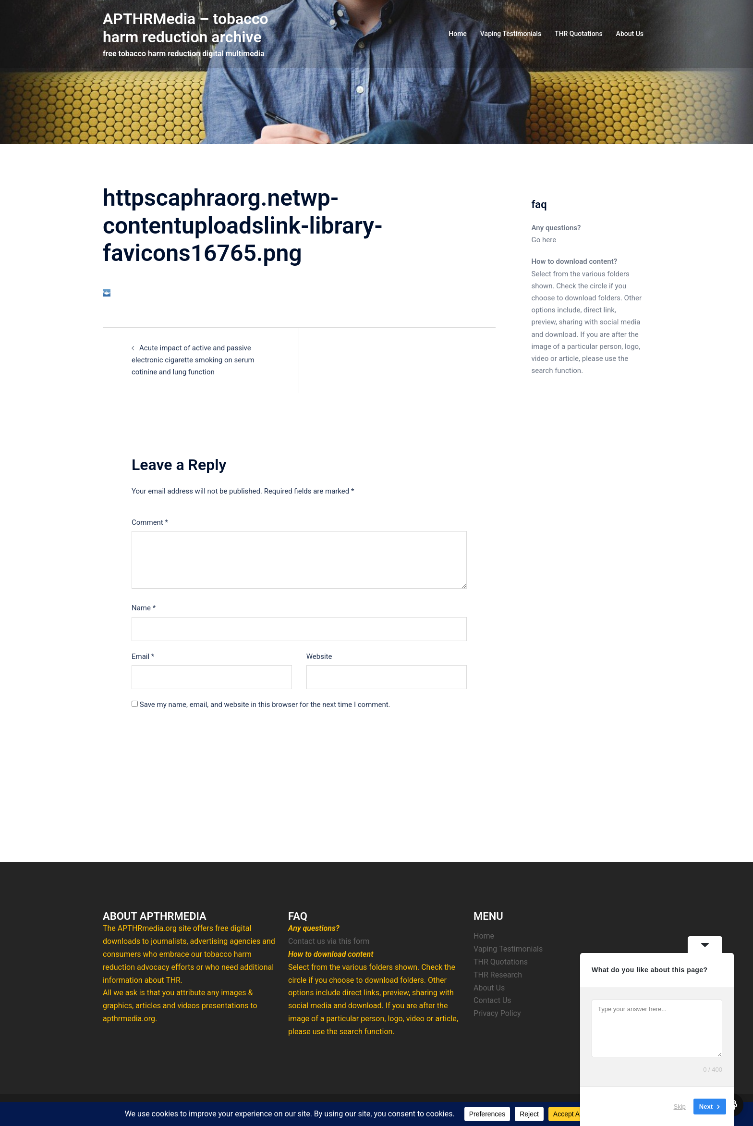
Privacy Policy (497, 1013)
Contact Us (492, 1000)
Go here (544, 239)
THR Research (498, 974)
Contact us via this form (329, 941)
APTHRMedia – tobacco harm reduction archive (185, 28)
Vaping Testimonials (510, 33)
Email (143, 656)
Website (319, 656)
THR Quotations (579, 33)
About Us (630, 33)
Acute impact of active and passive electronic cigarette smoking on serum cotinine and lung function (193, 360)
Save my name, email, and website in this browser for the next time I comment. (265, 704)
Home (458, 33)
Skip (680, 1106)
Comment (150, 522)
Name (144, 608)
